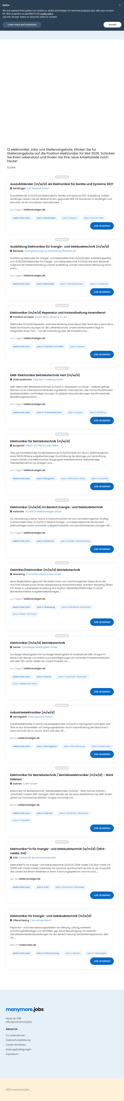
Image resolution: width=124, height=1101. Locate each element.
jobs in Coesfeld (21, 820)
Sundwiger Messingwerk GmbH (40, 647)
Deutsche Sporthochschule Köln (38, 857)
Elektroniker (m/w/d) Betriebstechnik (37, 643)
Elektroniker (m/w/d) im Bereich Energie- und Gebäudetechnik (56, 507)
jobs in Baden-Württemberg (75, 541)
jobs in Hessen (77, 346)
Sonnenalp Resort (41, 920)
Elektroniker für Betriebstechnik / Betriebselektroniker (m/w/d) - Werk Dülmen (61, 777)
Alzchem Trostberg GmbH (48, 379)
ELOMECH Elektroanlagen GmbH (44, 511)
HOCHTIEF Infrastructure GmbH (44, 574)
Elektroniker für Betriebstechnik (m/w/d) (40, 441)
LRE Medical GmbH (38, 188)
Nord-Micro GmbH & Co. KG (51, 317)
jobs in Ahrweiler (100, 478)
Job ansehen (101, 226)
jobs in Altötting (98, 412)
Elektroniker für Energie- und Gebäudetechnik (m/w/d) (50, 916)
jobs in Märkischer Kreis (25, 683)
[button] (110, 7)
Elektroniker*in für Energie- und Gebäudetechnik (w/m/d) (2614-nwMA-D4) (58, 851)
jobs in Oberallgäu (96, 953)
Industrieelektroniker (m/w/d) (32, 712)
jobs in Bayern (70, 217)
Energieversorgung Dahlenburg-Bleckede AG (51, 251)
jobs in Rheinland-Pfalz (73, 478)
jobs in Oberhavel (101, 746)
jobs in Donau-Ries (93, 217)
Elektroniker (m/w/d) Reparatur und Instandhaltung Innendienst (57, 313)
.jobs (21, 7)
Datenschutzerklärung (18, 1040)
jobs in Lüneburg (99, 283)
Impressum (12, 1054)
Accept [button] (112, 1094)
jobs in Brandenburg (74, 746)
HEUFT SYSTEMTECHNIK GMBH (42, 445)
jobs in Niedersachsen (72, 283)
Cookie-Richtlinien (16, 1044)
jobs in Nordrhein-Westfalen (76, 607)
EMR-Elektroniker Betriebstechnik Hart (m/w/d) (45, 375)
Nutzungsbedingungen (18, 1049)
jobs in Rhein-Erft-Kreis (24, 614)
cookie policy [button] (46, 1084)
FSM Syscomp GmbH (40, 716)
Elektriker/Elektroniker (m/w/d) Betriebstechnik (45, 570)
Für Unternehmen (15, 1035)
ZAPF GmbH (30, 783)
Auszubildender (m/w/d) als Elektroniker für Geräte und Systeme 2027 (61, 184)
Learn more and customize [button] (22, 1094)
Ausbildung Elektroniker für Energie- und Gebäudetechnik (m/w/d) (59, 247)
